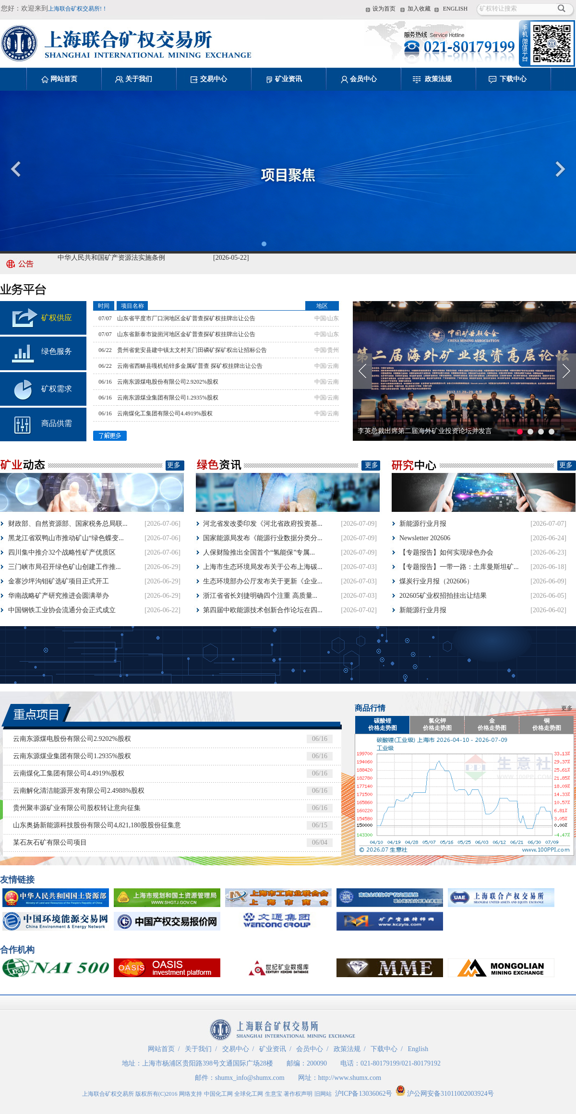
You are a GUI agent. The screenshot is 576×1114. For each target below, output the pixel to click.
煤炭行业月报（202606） (436, 581)
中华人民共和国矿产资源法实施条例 (111, 259)
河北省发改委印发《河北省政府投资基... (263, 523)
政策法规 (438, 79)
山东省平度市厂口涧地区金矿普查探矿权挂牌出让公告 (186, 318)
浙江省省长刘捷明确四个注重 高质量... (260, 595)
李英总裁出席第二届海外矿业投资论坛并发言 (425, 431)
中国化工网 (218, 1093)
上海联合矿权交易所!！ (78, 8)
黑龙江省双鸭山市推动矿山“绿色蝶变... (66, 538)
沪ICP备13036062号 (364, 1093)
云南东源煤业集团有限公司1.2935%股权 (167, 397)
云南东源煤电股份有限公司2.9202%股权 (167, 381)
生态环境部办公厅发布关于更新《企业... (263, 581)
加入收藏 (419, 8)
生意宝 (273, 1093)
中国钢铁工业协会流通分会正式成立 (62, 610)
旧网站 (323, 1093)
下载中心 (513, 79)
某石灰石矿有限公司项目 (50, 842)
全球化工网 (248, 1093)
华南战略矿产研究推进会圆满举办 (58, 595)
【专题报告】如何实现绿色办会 (446, 552)
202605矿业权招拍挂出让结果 (443, 595)
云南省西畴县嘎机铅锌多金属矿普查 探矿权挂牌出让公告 (190, 366)
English (418, 1049)
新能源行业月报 (422, 523)
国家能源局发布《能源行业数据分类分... (263, 538)
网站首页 (63, 79)
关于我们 (138, 79)
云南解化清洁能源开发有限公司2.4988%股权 (78, 790)
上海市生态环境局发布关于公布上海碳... (263, 566)
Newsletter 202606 (424, 538)
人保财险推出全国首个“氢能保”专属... (259, 552)
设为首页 (384, 8)
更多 (173, 465)
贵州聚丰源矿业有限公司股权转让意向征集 (77, 807)
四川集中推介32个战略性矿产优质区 (62, 552)
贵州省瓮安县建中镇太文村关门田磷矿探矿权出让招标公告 (192, 350)
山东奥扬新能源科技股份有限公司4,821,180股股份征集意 (97, 825)
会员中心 (363, 79)
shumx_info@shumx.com (250, 1077)
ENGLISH (455, 8)
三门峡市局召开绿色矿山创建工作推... (64, 566)
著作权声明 (298, 1093)
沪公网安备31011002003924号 (445, 1093)
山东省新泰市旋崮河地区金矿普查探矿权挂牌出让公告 (186, 334)
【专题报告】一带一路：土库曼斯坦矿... (459, 566)
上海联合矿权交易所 (108, 1093)
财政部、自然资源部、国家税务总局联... (68, 523)
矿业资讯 (288, 79)
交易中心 (213, 79)
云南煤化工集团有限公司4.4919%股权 (165, 413)
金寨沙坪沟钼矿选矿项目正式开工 (58, 581)
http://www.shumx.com (349, 1077)
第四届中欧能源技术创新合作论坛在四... (263, 610)
